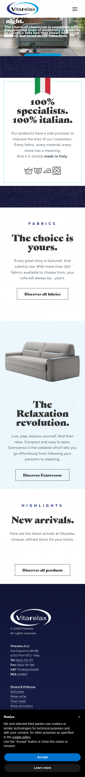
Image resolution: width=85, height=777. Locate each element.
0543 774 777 (24, 660)
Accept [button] (42, 757)
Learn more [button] (42, 768)
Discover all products (42, 569)
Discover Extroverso (42, 475)
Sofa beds (17, 692)
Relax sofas (18, 696)
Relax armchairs (21, 706)
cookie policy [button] (21, 737)
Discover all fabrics (42, 293)
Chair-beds (18, 701)
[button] (79, 716)
